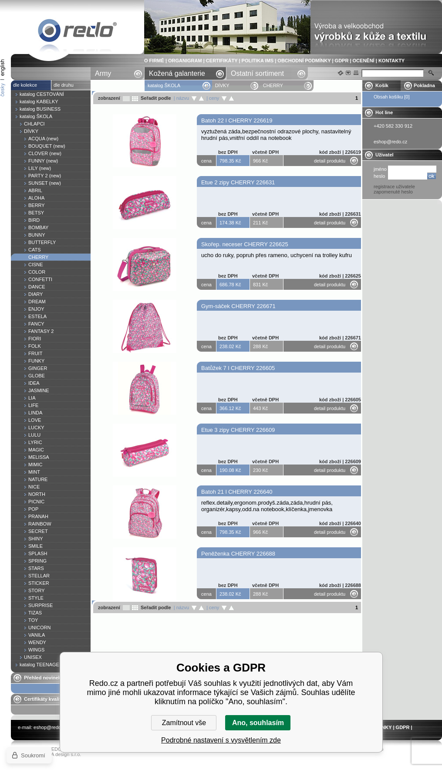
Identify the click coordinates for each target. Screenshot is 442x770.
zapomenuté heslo (393, 191)
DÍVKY (222, 85)
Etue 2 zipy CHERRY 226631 (238, 182)
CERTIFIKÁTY (222, 60)
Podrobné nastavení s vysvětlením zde (221, 740)
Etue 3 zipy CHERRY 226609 (238, 430)
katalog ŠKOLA (165, 85)
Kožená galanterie (177, 73)
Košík (381, 85)
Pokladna (424, 85)
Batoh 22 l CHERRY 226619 (237, 120)
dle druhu (64, 85)
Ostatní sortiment (257, 73)
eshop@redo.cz (50, 727)
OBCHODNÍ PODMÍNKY (304, 60)
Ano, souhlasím (258, 722)
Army (103, 73)
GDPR (342, 60)
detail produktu (329, 160)
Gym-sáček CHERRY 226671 (238, 306)
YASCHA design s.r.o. (58, 754)
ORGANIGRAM (185, 60)
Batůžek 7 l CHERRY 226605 (238, 368)
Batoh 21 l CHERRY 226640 (237, 491)
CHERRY (77, 32)
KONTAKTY (391, 60)
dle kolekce (25, 85)
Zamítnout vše (184, 722)
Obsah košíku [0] (392, 96)
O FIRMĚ (154, 60)
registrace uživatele (394, 186)
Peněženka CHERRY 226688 (238, 553)
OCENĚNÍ (364, 60)
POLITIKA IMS (258, 60)
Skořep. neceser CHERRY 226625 (244, 244)
